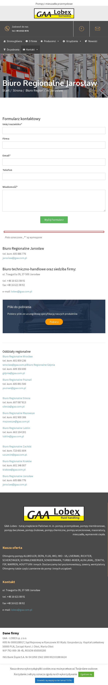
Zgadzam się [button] (86, 674)
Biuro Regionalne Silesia (16, 398)
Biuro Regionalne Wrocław (18, 356)
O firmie (33, 41)
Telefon (7, 170)
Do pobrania (13, 49)
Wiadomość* (10, 186)
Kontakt (32, 49)
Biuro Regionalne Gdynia (41, 364)
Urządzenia (73, 41)
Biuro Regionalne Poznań (17, 379)
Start (6, 90)
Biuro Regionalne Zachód (17, 446)
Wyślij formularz (54, 219)
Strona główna (14, 41)
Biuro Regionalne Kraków (17, 461)
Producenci (51, 41)
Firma (6, 138)
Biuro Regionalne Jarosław (18, 476)
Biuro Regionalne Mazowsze (19, 413)
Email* (7, 155)
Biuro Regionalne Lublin (16, 428)
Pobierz (54, 321)
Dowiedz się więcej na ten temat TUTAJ (54, 680)
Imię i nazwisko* (12, 124)
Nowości (92, 41)
